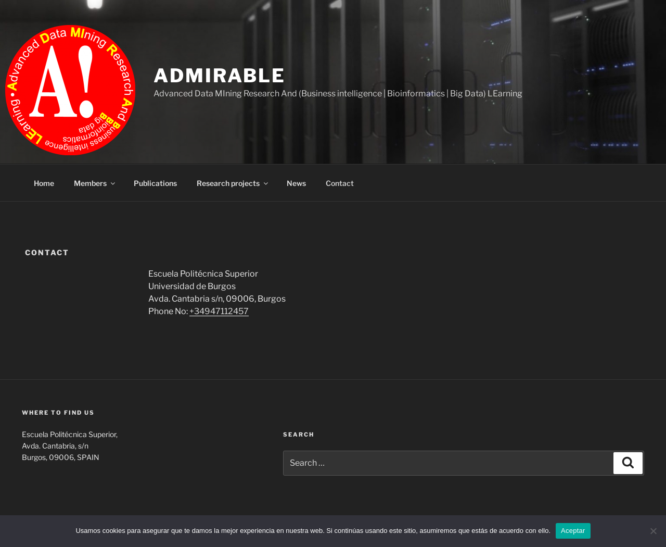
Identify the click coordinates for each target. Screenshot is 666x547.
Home (44, 183)
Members (95, 183)
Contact (340, 183)
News (296, 183)
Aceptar (573, 530)
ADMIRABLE (219, 75)
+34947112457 (219, 311)
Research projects (233, 183)
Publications (155, 183)
